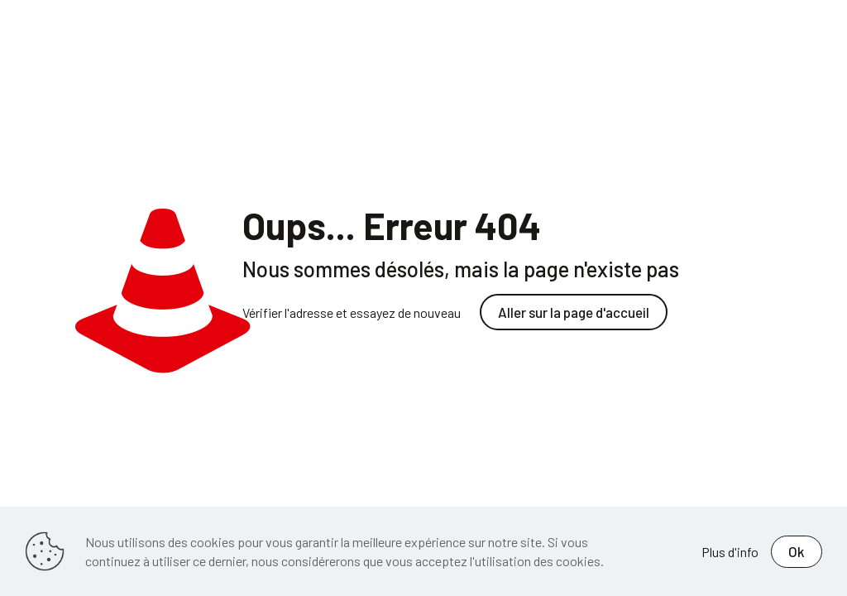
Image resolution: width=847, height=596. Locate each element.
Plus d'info (729, 552)
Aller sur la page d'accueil (573, 312)
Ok (796, 551)
